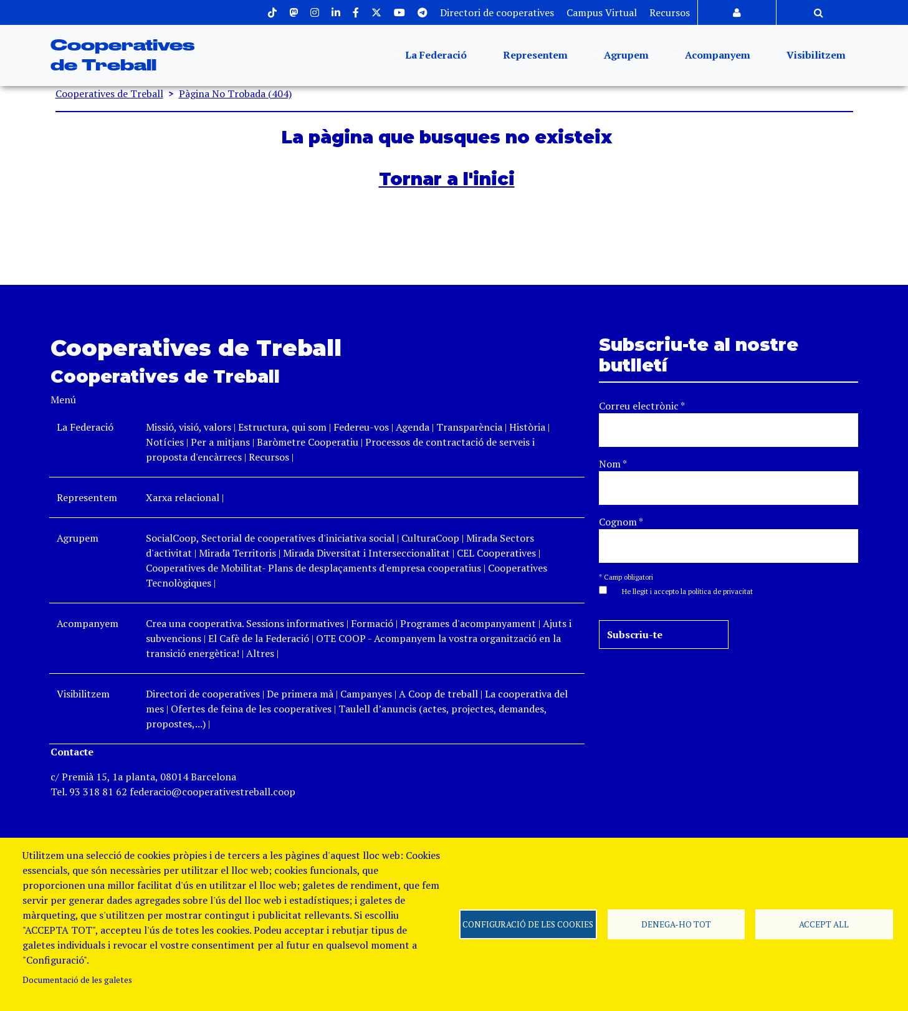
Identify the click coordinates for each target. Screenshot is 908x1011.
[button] (681, 590)
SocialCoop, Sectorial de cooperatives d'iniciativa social (270, 538)
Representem (534, 55)
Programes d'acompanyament (468, 623)
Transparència (469, 427)
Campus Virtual (601, 12)
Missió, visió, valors (188, 427)
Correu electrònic (642, 406)
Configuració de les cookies (527, 924)
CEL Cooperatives (496, 553)
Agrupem (625, 55)
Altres (260, 653)
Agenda (414, 427)
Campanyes (366, 694)
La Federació (435, 55)
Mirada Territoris (237, 553)
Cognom (621, 522)
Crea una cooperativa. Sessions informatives (245, 623)
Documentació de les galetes (77, 979)
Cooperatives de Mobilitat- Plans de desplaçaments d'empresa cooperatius (313, 568)
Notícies (166, 442)
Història (527, 427)
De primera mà (300, 694)
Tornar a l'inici (447, 178)
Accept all (824, 924)
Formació (372, 623)
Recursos (669, 12)
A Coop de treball (438, 694)
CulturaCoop (430, 538)
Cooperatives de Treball (109, 93)
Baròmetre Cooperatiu (307, 442)
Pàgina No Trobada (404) (235, 93)
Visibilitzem (815, 55)
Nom (613, 464)
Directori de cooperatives (497, 12)
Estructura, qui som (282, 427)
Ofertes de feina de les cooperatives (251, 709)
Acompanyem (716, 55)
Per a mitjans (220, 442)
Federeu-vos (361, 427)
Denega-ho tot (676, 924)
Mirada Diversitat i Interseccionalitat (366, 553)
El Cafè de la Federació (258, 638)
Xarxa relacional (182, 497)
